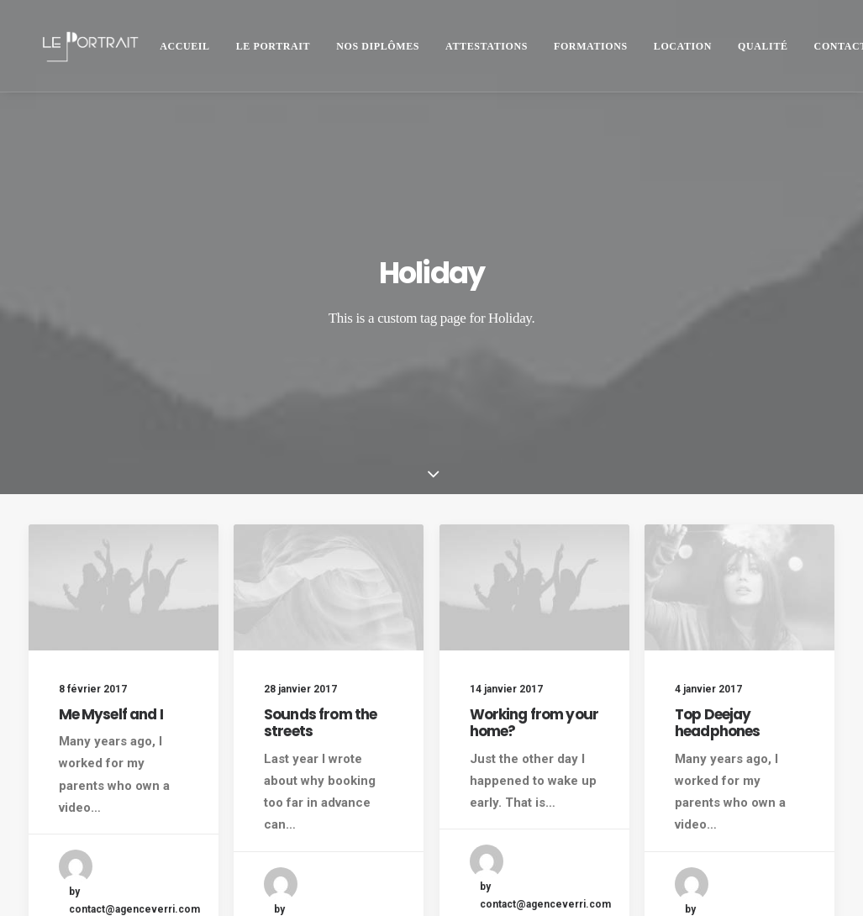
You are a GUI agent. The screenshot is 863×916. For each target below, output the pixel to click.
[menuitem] (185, 46)
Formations (591, 46)
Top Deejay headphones (717, 605)
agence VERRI (295, 883)
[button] (123, 443)
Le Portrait (273, 46)
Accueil (185, 46)
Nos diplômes (377, 46)
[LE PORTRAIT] (89, 46)
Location (683, 46)
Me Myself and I (111, 569)
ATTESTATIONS (486, 46)
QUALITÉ (763, 46)
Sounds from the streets (320, 577)
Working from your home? (534, 580)
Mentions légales (74, 883)
